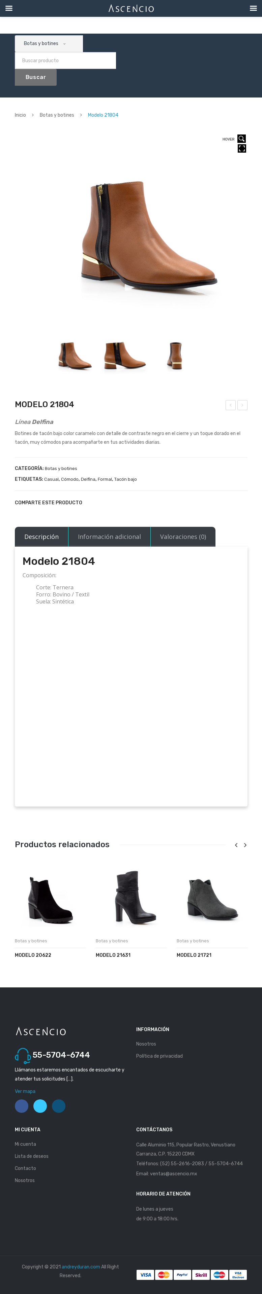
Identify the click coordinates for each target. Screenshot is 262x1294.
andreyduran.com (81, 1267)
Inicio (20, 115)
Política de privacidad (159, 1056)
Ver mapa (25, 1091)
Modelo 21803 (231, 406)
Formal (105, 479)
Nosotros (146, 1044)
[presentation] (236, 845)
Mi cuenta (25, 1144)
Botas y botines (57, 115)
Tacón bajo (125, 479)
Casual (51, 479)
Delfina (88, 479)
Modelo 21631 (113, 955)
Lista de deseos (32, 1156)
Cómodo (70, 479)
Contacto (25, 1168)
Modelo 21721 (194, 955)
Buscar (36, 77)
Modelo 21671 (243, 406)
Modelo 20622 (33, 955)
